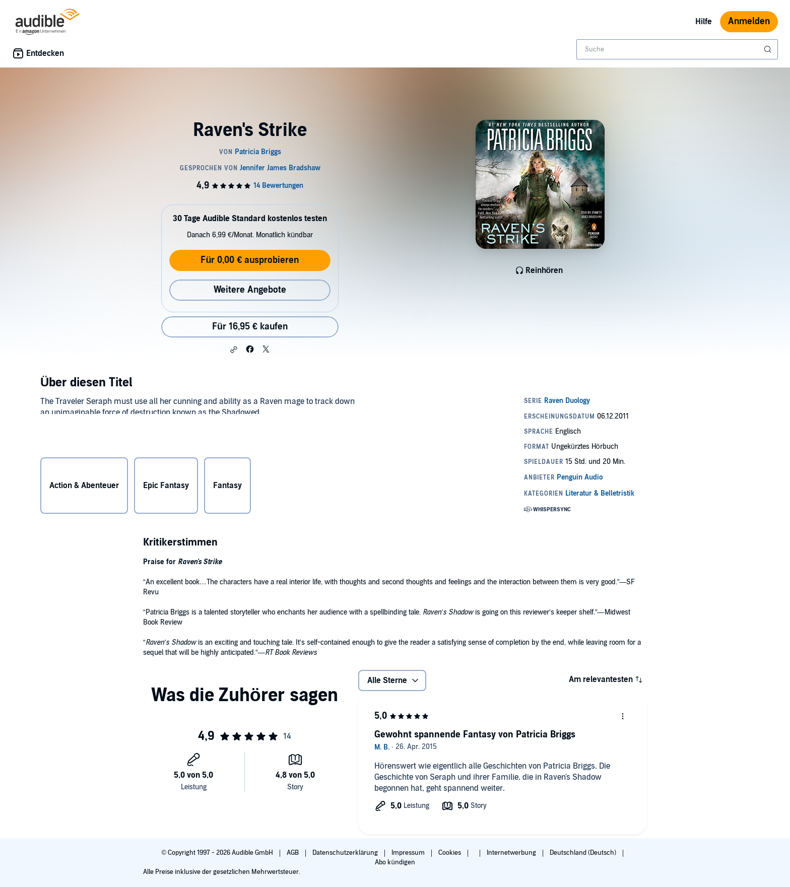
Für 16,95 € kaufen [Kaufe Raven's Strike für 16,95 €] (250, 326)
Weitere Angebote (250, 290)
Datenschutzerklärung (345, 853)
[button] (234, 350)
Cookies (450, 853)
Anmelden (749, 21)
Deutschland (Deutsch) (584, 853)
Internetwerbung (512, 853)
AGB (293, 853)
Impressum (408, 853)
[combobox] (677, 49)
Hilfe (703, 22)
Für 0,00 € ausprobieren (250, 260)
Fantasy (227, 487)
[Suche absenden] (769, 49)
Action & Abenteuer (84, 487)
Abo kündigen (395, 862)
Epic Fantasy (166, 487)
